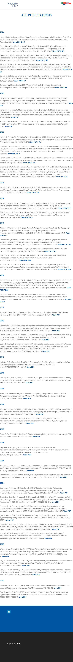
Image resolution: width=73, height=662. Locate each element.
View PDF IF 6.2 (14, 154)
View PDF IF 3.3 (50, 251)
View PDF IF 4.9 (58, 51)
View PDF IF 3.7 (19, 42)
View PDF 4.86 (25, 260)
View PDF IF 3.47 (64, 269)
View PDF (14, 117)
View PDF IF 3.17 (64, 208)
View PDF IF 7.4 (35, 142)
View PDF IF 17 (20, 81)
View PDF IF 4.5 (27, 217)
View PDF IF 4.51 (64, 244)
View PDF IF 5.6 (61, 87)
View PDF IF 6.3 (62, 177)
